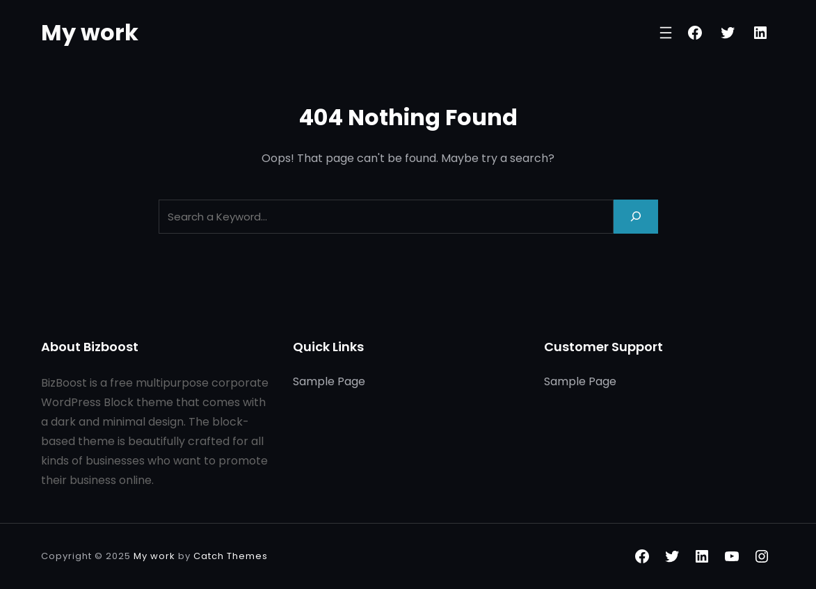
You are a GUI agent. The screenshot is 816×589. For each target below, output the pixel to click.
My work (89, 32)
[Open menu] (665, 32)
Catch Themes (230, 556)
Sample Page (329, 381)
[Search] (636, 217)
